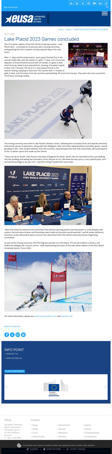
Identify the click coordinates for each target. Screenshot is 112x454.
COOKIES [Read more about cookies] (32, 449)
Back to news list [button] (12, 326)
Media (35, 429)
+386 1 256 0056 (13, 437)
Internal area (38, 436)
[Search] (21, 7)
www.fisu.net (66, 316)
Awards (61, 429)
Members (63, 432)
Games (88, 429)
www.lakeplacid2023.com (45, 316)
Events (88, 425)
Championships (92, 432)
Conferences (91, 436)
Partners (62, 436)
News (35, 425)
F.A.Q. (35, 432)
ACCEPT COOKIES (76, 449)
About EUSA (64, 425)
